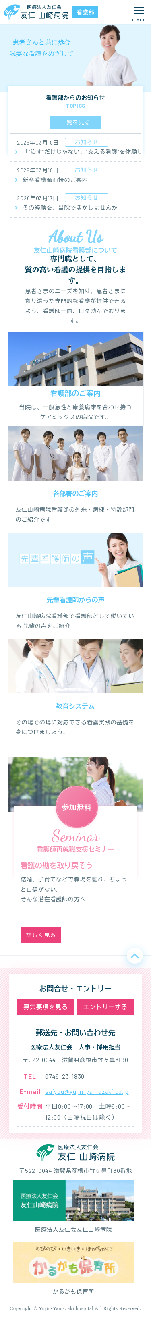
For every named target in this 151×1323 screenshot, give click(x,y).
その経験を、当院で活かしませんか (64, 208)
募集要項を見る (45, 1006)
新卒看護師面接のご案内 (49, 180)
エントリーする (105, 1006)
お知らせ (87, 142)
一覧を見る (76, 122)
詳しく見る (41, 934)
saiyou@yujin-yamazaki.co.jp (86, 1091)
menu (139, 19)
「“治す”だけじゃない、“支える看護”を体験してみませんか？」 (75, 152)
